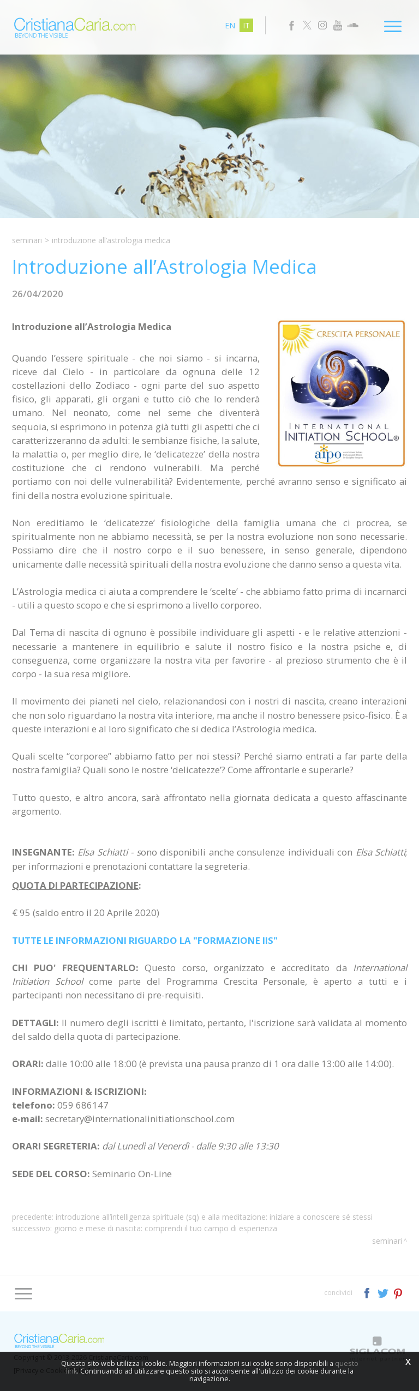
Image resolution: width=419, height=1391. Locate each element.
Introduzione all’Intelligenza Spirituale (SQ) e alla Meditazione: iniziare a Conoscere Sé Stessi (214, 1217)
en (230, 25)
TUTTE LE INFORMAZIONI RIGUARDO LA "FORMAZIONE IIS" (145, 940)
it (246, 25)
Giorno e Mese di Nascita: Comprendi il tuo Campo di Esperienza (165, 1228)
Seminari (27, 240)
